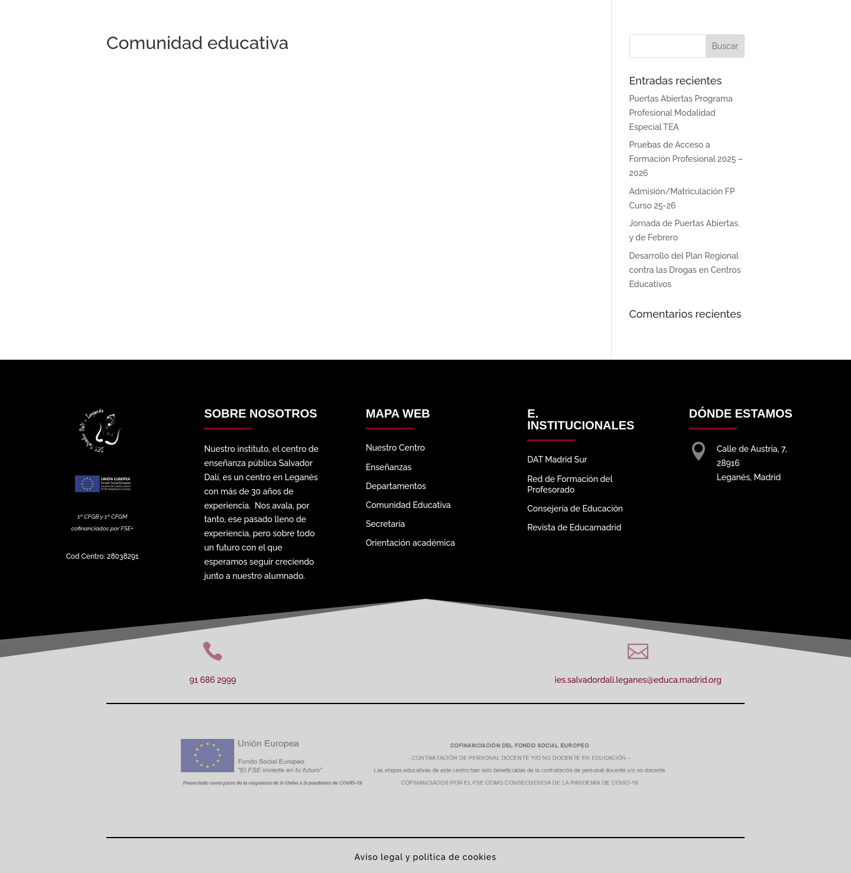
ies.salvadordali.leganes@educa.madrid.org (638, 680)
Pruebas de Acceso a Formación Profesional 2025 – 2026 (686, 159)
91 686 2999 (212, 680)
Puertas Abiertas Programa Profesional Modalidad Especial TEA (681, 113)
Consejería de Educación (575, 508)
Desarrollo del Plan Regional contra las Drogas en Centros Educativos (685, 270)
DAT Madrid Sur (557, 459)
